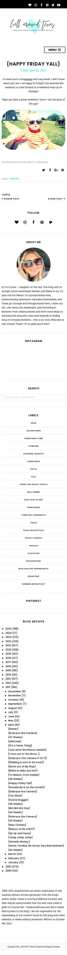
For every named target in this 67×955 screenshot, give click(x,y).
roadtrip (33, 576)
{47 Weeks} (15, 737)
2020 (8, 649)
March (12, 854)
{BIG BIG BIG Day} (19, 808)
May (10, 720)
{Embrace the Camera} (22, 733)
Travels (33, 545)
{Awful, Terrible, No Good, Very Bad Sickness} (36, 845)
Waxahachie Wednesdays (33, 568)
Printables (33, 507)
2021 (8, 645)
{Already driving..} (19, 841)
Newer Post (12, 198)
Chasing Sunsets (33, 453)
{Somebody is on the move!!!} (26, 787)
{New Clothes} (17, 825)
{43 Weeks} (15, 820)
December (14, 691)
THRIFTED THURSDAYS (33, 515)
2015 (8, 670)
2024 (8, 633)
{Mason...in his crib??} (21, 829)
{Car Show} (15, 795)
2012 (8, 683)
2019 (8, 653)
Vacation (34, 553)
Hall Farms (33, 492)
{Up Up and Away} (19, 833)
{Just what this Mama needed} (27, 750)
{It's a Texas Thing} (20, 745)
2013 (8, 678)
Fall (33, 476)
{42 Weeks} (15, 850)
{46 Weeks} (15, 779)
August (12, 708)
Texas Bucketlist (33, 530)
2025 (33, 423)
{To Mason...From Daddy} (23, 775)
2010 (8, 866)
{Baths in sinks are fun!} (22, 770)
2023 (8, 637)
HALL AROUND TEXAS (25, 946)
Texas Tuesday (33, 538)
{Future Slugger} (18, 800)
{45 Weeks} (15, 804)
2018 (8, 658)
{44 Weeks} (15, 812)
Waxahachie (33, 561)
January (13, 862)
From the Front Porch (33, 484)
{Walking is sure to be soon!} (26, 762)
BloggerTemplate (53, 946)
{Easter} (13, 729)
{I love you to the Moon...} (24, 754)
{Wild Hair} (14, 741)
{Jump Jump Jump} (20, 837)
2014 (8, 674)
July (10, 712)
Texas (33, 522)
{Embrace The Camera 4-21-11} (27, 758)
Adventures (33, 430)
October (13, 699)
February (13, 858)
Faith (33, 469)
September (15, 704)
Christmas (33, 461)
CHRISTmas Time (33, 438)
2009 (8, 870)
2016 (8, 666)
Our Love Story (33, 499)
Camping (33, 446)
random (14, 178)
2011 (7, 687)
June (11, 716)
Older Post (55, 198)
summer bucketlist (33, 584)
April (11, 724)
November (14, 695)
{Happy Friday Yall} (20, 783)
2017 (8, 662)
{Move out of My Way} (22, 766)
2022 (8, 641)
